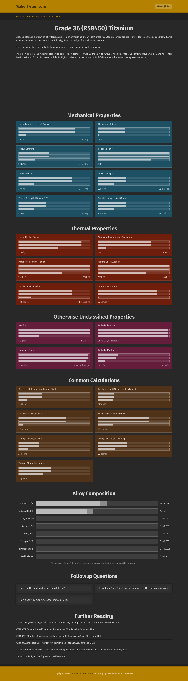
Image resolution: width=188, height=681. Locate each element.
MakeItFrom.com (31, 6)
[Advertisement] (94, 85)
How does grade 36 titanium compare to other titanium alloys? (133, 588)
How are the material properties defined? (42, 588)
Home (18, 16)
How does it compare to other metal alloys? (43, 600)
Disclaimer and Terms (82, 673)
